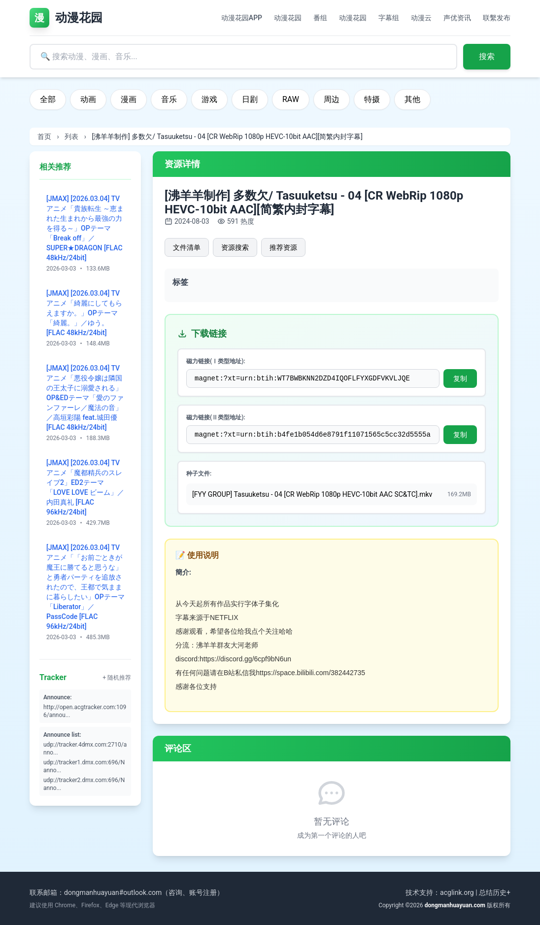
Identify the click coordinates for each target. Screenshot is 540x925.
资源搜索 (235, 247)
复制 (460, 378)
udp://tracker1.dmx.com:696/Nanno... (84, 766)
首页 (44, 136)
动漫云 (421, 18)
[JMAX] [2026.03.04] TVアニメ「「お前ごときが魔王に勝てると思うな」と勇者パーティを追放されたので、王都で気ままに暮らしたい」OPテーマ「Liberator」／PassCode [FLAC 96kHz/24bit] (85, 587)
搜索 (487, 56)
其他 (412, 99)
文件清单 (187, 247)
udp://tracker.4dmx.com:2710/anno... (85, 748)
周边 (331, 99)
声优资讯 (457, 18)
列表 (71, 136)
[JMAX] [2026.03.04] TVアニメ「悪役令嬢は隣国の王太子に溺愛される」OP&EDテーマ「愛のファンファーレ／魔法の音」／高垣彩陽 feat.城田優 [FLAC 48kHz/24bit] (85, 397)
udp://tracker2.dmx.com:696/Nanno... (84, 784)
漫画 (128, 99)
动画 (88, 99)
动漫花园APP (241, 18)
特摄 (372, 99)
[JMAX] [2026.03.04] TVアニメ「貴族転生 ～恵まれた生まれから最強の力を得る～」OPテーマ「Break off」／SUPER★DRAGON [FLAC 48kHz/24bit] (85, 228)
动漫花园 (288, 18)
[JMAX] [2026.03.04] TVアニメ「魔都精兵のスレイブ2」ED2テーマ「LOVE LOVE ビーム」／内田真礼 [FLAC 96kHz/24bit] (85, 487)
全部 (48, 99)
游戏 (209, 99)
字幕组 (388, 18)
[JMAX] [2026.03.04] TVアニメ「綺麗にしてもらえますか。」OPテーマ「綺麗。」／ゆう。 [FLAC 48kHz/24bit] (84, 313)
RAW (290, 99)
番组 (320, 18)
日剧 (250, 99)
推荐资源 (283, 247)
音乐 (169, 99)
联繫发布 (496, 18)
